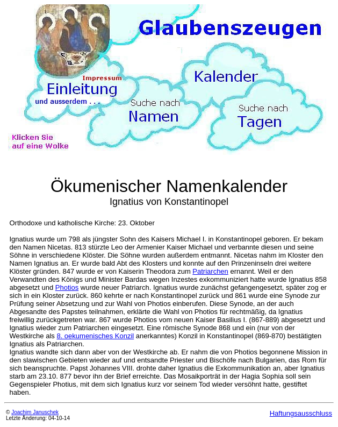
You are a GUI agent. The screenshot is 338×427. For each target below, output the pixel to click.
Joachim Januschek (35, 412)
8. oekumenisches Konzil (95, 336)
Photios (66, 287)
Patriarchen (210, 271)
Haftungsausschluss (301, 413)
